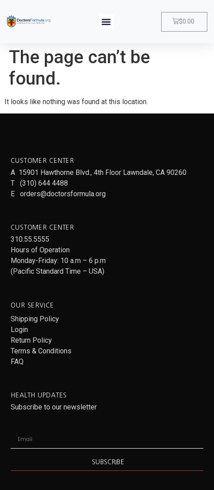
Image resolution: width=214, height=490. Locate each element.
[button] (106, 21)
